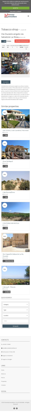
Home (2, 378)
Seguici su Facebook (7, 363)
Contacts (3, 393)
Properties (4, 389)
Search (15, 334)
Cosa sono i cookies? (15, 11)
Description (6, 90)
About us (3, 382)
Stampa (9, 41)
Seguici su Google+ (7, 367)
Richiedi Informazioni (22, 41)
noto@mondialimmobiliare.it (10, 356)
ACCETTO (15, 8)
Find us (3, 385)
